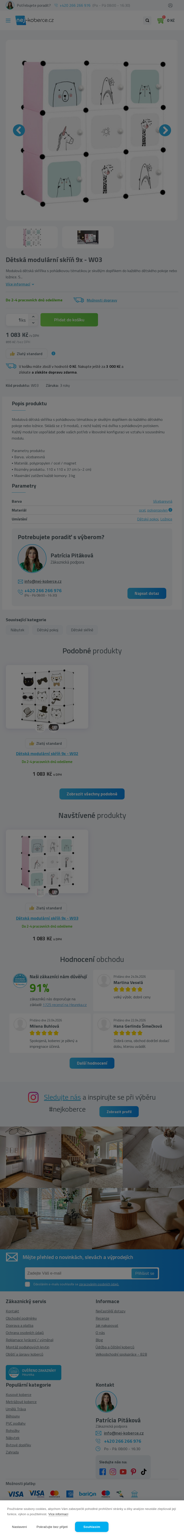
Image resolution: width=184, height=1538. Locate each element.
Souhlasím (91, 1527)
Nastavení (19, 1527)
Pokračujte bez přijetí (52, 1527)
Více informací (58, 1514)
